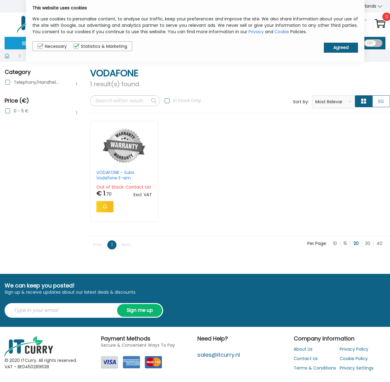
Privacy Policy (354, 349)
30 (367, 243)
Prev (97, 245)
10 (335, 243)
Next (126, 245)
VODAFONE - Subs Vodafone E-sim (115, 175)
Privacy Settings (357, 368)
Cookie (281, 32)
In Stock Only (187, 100)
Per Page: (317, 243)
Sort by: (301, 102)
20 (356, 243)
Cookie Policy (354, 358)
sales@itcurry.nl (218, 355)
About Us (303, 349)
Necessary (52, 46)
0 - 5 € (21, 111)
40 (379, 243)
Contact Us (306, 358)
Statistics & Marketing (100, 46)
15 (345, 243)
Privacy (256, 32)
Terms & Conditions (315, 368)
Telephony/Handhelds (37, 82)
